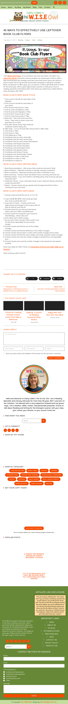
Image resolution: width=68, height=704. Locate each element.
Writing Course (11, 676)
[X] (5, 430)
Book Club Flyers (14, 76)
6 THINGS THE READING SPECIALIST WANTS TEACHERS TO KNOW (34, 556)
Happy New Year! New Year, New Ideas (54, 313)
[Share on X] (32, 278)
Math (33, 40)
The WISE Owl (25, 702)
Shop (35, 7)
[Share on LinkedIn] (58, 278)
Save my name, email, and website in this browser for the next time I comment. (33, 353)
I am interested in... (10, 670)
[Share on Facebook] (45, 278)
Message (6, 683)
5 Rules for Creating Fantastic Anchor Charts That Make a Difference (13, 316)
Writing (40, 40)
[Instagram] (13, 430)
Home (3, 7)
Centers (27, 40)
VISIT (34, 3)
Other (8, 680)
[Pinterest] (17, 430)
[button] (53, 7)
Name (5, 656)
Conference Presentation (15, 672)
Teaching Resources (13, 678)
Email (5, 663)
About (10, 7)
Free (40, 7)
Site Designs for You (48, 702)
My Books (27, 7)
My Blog (17, 7)
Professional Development (15, 674)
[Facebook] (9, 430)
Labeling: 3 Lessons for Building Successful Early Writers (34, 316)
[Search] (44, 421)
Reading (20, 40)
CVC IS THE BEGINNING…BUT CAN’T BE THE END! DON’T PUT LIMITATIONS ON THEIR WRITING (34, 576)
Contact (47, 7)
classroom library (10, 78)
